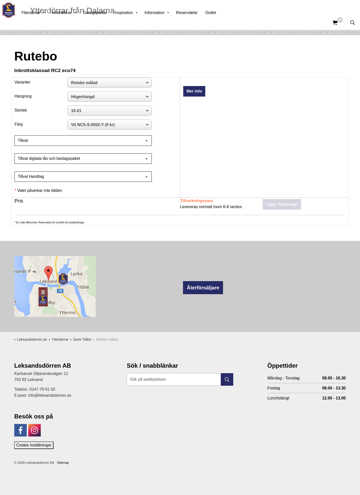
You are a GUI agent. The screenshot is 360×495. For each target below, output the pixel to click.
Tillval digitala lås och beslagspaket (49, 158)
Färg (18, 124)
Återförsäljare (203, 287)
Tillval (23, 140)
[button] (227, 379)
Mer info (194, 91)
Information (165, 22)
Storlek (20, 110)
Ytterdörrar (41, 22)
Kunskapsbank (293, 8)
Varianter (22, 82)
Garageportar (106, 22)
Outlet (221, 22)
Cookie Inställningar (34, 445)
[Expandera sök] (352, 22)
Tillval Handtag (31, 176)
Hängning (23, 96)
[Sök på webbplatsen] (180, 379)
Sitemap (63, 462)
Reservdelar (197, 22)
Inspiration (134, 22)
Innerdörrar (72, 22)
